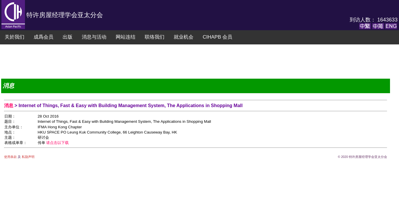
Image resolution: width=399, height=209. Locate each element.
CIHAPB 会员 (217, 37)
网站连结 (125, 37)
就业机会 (183, 37)
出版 (67, 37)
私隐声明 (28, 156)
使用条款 (11, 156)
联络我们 (154, 37)
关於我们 (14, 37)
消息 (9, 105)
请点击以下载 (57, 142)
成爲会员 (43, 37)
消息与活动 (94, 37)
